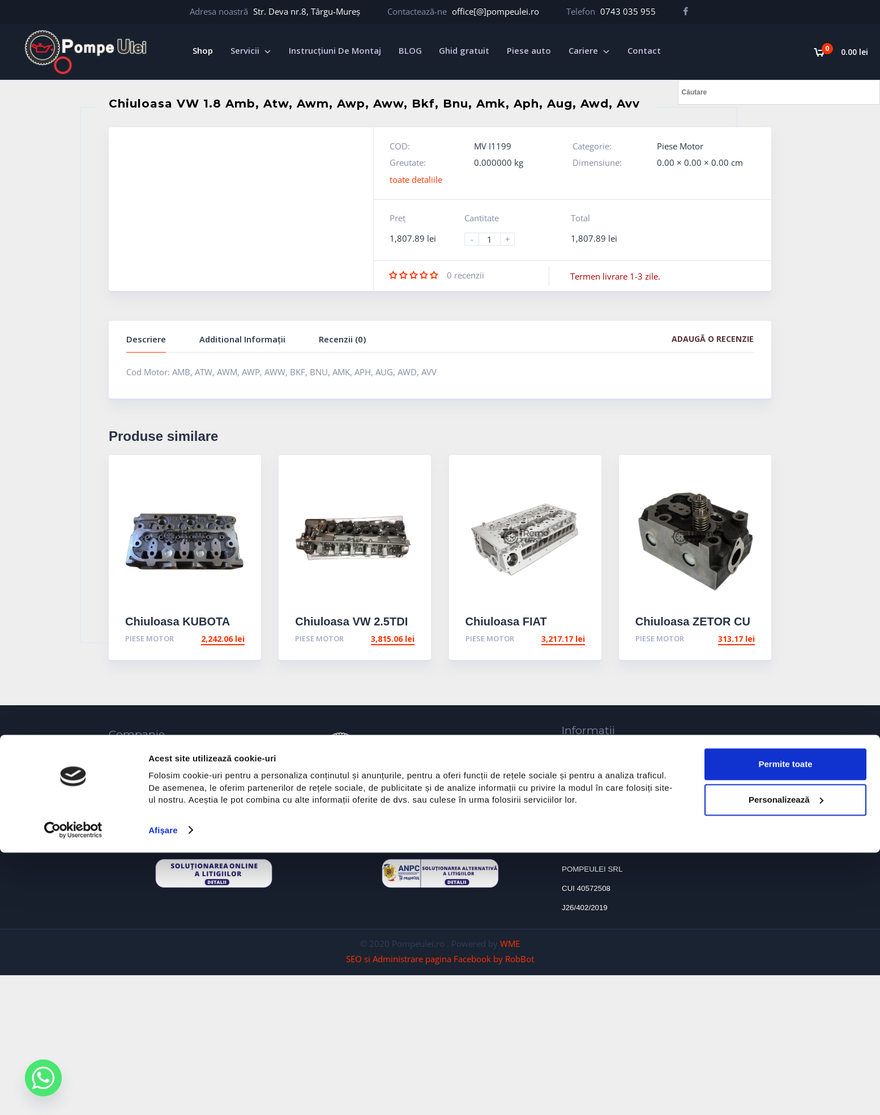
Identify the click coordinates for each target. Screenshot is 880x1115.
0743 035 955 (628, 11)
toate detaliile (416, 179)
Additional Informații (242, 339)
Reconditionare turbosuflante (138, 806)
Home (121, 755)
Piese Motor (680, 146)
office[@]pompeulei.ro (495, 11)
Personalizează (786, 1062)
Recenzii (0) (342, 339)
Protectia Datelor (594, 784)
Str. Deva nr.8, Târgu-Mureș (306, 11)
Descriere (146, 339)
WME (510, 943)
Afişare (163, 1092)
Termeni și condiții (598, 801)
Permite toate (785, 1026)
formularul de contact (440, 813)
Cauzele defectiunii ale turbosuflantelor (638, 751)
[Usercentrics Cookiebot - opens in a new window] (73, 1092)
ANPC (572, 767)
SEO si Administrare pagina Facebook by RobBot (440, 958)
